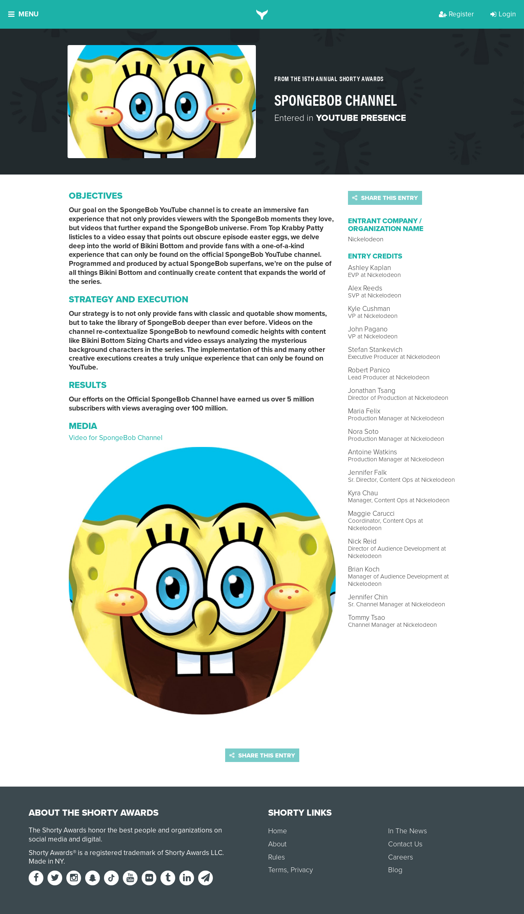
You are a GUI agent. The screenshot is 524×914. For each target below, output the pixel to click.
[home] (262, 14)
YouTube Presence (361, 118)
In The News (407, 831)
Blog (395, 870)
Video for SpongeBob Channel (116, 437)
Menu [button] (23, 14)
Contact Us (405, 844)
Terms (277, 870)
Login (503, 14)
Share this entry (385, 198)
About (277, 844)
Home (277, 831)
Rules (276, 857)
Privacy (302, 870)
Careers (400, 857)
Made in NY (46, 861)
